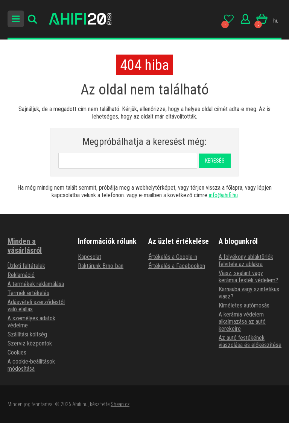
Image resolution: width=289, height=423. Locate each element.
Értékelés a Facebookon (176, 265)
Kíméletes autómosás (244, 305)
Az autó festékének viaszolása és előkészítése (250, 341)
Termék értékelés (28, 293)
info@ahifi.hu (223, 195)
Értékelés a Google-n (172, 256)
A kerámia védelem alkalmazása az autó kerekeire (242, 321)
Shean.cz (120, 404)
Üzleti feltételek (26, 265)
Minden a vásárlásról (25, 246)
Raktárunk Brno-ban (100, 265)
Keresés (215, 161)
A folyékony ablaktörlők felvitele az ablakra (246, 260)
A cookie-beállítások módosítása (31, 365)
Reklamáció (21, 274)
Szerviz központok (30, 343)
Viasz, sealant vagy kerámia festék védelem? (248, 276)
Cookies (17, 352)
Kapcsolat (89, 256)
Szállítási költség (27, 334)
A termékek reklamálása (36, 284)
